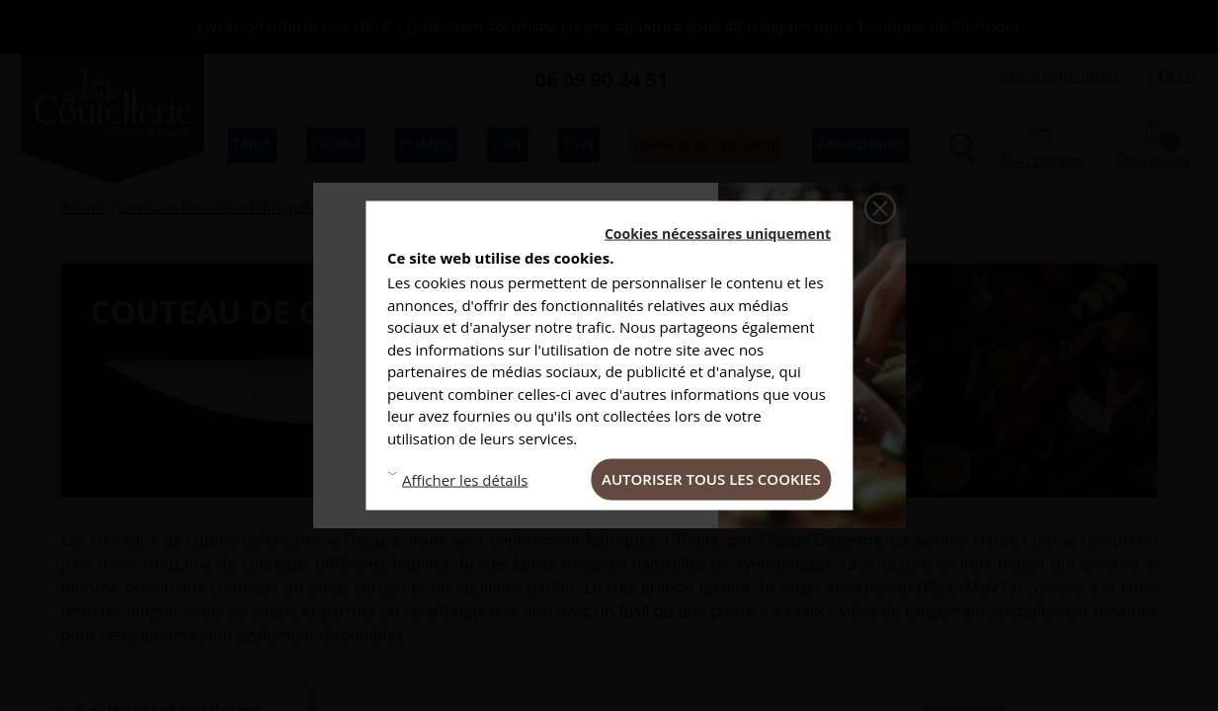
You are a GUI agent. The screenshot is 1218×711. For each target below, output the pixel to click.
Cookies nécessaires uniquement (718, 233)
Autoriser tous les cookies (711, 479)
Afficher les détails (465, 479)
